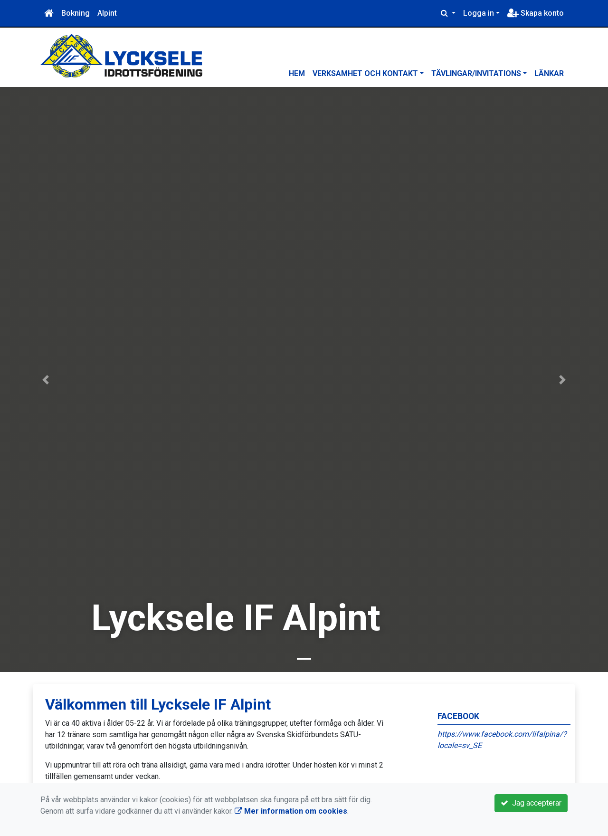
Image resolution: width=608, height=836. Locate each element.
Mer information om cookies (291, 811)
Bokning (75, 13)
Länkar (549, 73)
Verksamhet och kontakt (365, 73)
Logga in (478, 13)
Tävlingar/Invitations (476, 73)
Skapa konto (535, 13)
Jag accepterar (531, 802)
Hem (297, 73)
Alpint (107, 13)
